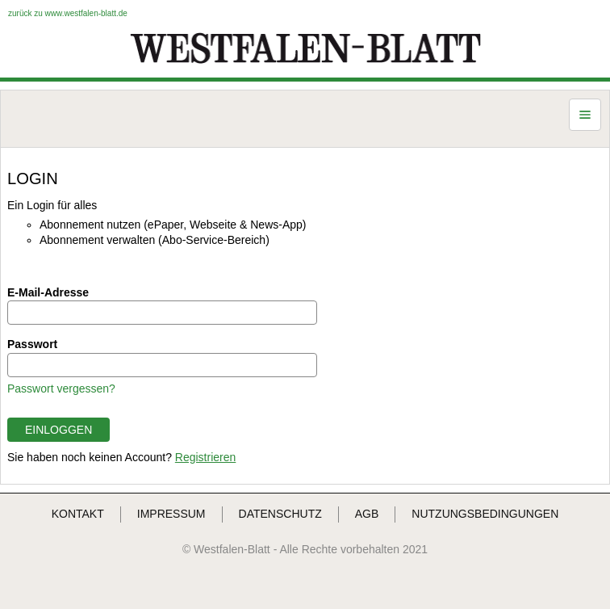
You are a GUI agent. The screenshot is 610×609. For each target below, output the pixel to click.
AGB (367, 513)
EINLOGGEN (58, 429)
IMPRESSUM (171, 513)
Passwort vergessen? (61, 388)
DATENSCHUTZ (280, 513)
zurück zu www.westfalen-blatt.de (67, 13)
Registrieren (205, 457)
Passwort (32, 344)
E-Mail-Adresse (48, 292)
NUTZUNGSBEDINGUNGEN (485, 513)
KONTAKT (78, 513)
